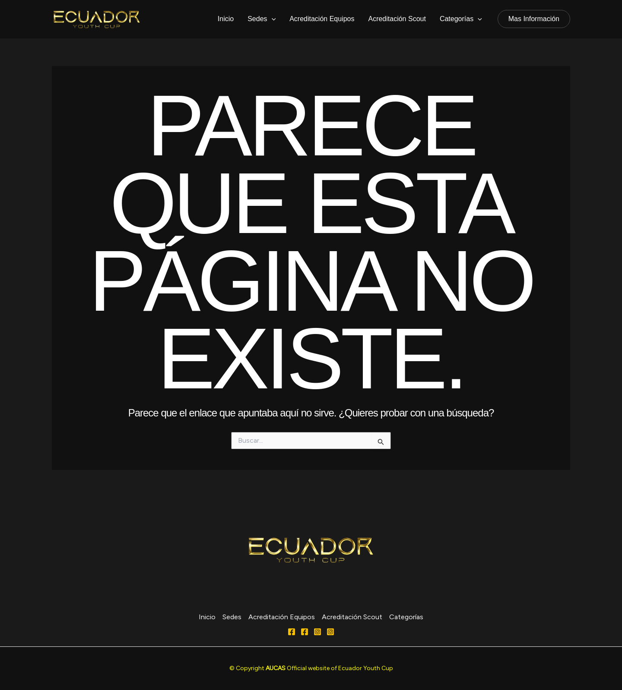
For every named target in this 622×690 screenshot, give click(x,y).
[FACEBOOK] (304, 632)
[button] (534, 19)
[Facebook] (291, 632)
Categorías (461, 19)
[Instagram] (317, 632)
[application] (271, 19)
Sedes (262, 19)
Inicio (226, 18)
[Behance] (330, 632)
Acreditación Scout (396, 18)
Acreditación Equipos (321, 18)
